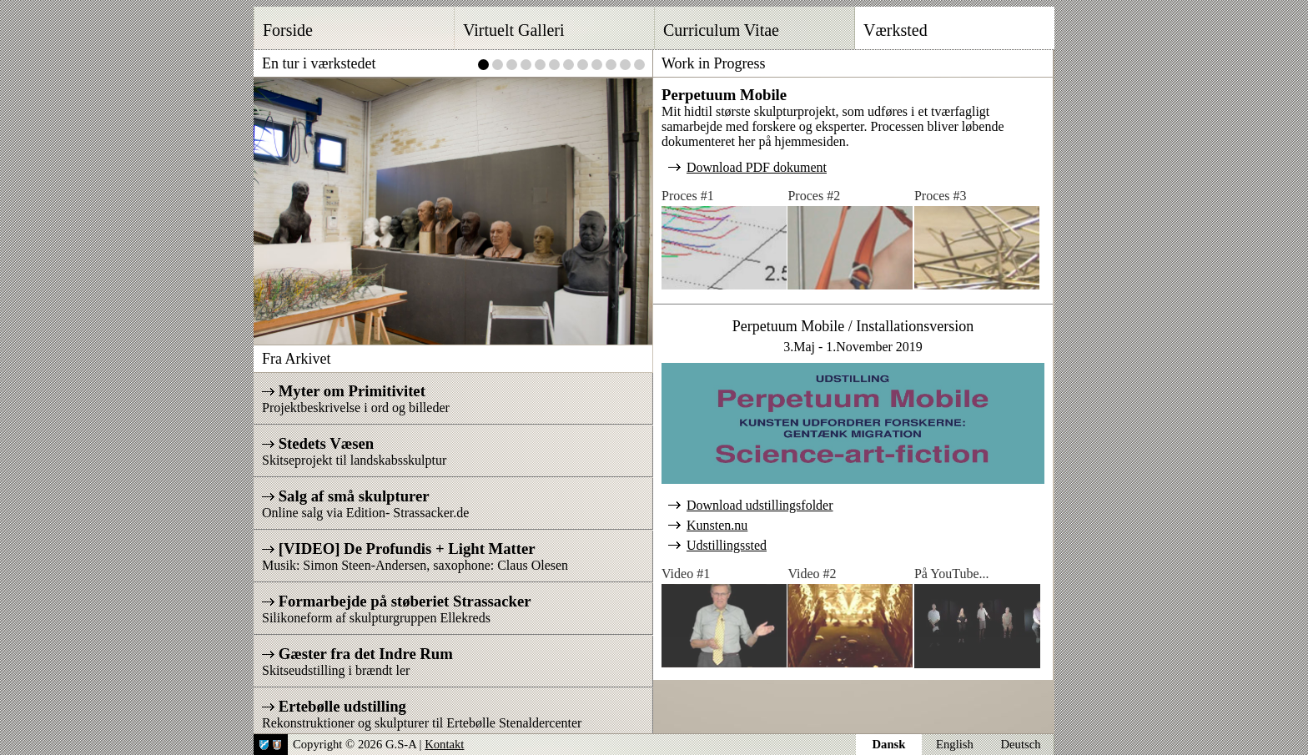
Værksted (895, 30)
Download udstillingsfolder (760, 505)
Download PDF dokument (757, 167)
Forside (288, 30)
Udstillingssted (727, 545)
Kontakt (444, 744)
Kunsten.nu (717, 525)
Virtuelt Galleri (514, 30)
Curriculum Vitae (721, 30)
